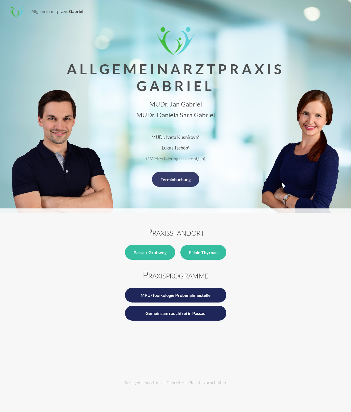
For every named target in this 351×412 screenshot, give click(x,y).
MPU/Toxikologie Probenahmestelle (176, 295)
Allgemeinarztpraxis (46, 12)
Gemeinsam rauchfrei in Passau (175, 313)
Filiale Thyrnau (203, 252)
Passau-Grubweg (150, 252)
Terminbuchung (176, 179)
